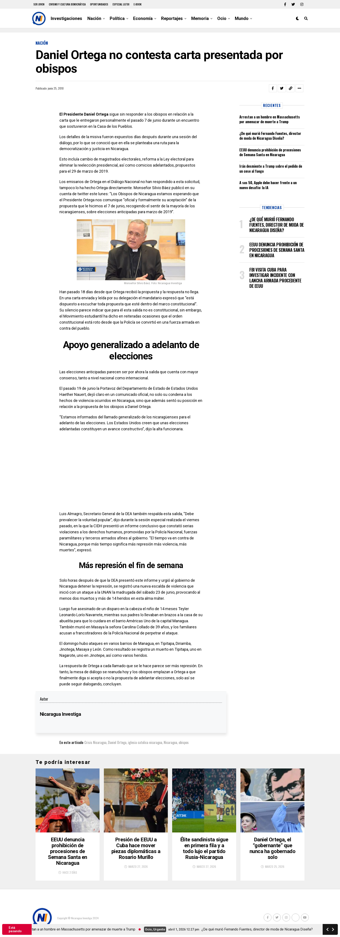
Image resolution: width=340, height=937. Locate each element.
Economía (143, 18)
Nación (94, 18)
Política (117, 18)
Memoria (200, 18)
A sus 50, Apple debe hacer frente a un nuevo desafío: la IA (268, 185)
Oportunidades (99, 4)
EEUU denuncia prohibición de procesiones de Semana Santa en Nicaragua (270, 152)
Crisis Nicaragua (95, 742)
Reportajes (172, 18)
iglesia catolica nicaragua (145, 742)
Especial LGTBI (121, 4)
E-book (138, 4)
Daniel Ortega (117, 742)
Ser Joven (38, 4)
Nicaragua (170, 742)
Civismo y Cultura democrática (67, 4)
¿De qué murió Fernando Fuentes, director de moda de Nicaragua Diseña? (270, 136)
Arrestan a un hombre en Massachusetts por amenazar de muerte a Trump (269, 119)
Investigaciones (66, 18)
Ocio (221, 18)
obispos (184, 742)
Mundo (241, 18)
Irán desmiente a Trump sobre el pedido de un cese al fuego (270, 169)
